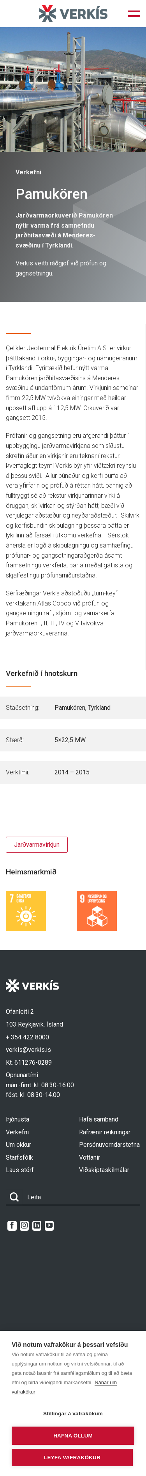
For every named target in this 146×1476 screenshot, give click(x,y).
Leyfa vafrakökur (72, 1457)
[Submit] (14, 1197)
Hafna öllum (73, 1436)
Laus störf (20, 1170)
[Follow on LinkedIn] (36, 1226)
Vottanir (89, 1157)
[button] (134, 14)
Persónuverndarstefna (109, 1144)
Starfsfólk (19, 1157)
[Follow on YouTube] (49, 1226)
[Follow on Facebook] (11, 1226)
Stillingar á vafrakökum (73, 1413)
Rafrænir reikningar (104, 1132)
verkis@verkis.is (28, 1049)
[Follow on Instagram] (24, 1226)
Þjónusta (17, 1119)
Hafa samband (98, 1119)
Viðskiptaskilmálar (104, 1170)
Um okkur (18, 1144)
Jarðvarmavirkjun (37, 844)
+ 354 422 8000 (27, 1037)
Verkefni (17, 1132)
